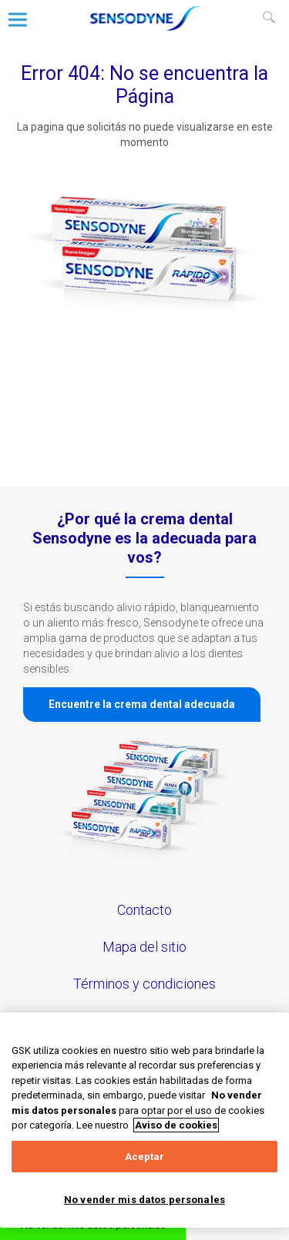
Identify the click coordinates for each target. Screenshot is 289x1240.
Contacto (144, 910)
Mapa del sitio (144, 947)
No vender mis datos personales (144, 1199)
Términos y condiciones (144, 984)
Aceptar (145, 1156)
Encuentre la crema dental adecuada (142, 704)
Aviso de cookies (176, 1125)
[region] (144, 1120)
